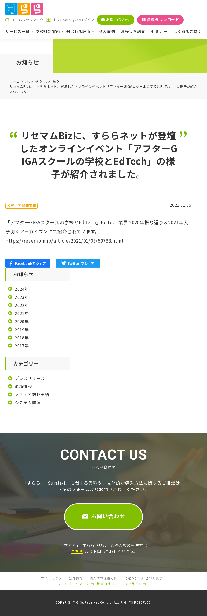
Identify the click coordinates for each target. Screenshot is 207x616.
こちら (77, 551)
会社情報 (76, 577)
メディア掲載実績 (32, 394)
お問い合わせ (108, 516)
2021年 (50, 81)
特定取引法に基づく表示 (143, 577)
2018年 (22, 337)
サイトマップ (51, 577)
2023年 (22, 297)
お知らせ (32, 81)
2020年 (22, 321)
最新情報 (23, 386)
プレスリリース (30, 378)
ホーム (14, 81)
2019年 (22, 329)
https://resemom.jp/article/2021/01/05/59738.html (64, 240)
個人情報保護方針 (103, 577)
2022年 (22, 305)
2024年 (22, 289)
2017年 (22, 346)
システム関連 (28, 402)
